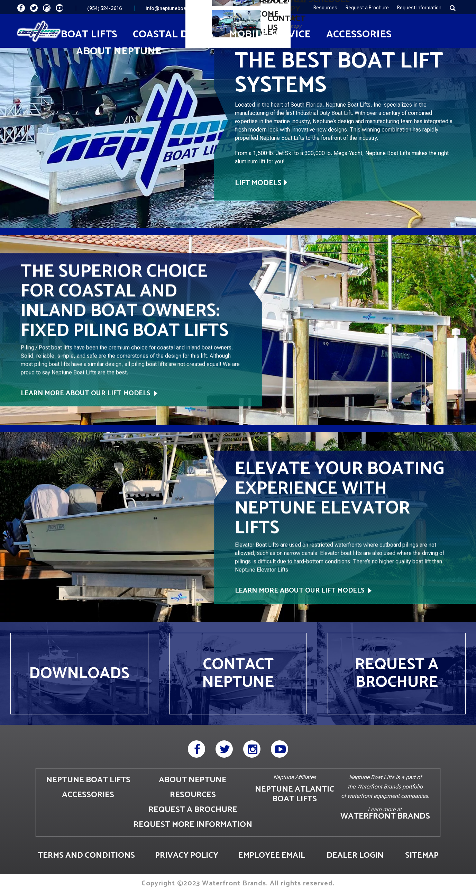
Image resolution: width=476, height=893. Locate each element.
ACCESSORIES (88, 795)
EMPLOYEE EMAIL (271, 855)
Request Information (419, 7)
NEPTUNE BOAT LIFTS (88, 780)
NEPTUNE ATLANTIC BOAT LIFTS (294, 794)
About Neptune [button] (119, 51)
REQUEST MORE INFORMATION (193, 824)
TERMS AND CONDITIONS (86, 855)
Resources (325, 7)
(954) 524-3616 (104, 8)
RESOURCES (193, 795)
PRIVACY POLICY (186, 855)
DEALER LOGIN (355, 855)
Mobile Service (270, 34)
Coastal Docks (173, 34)
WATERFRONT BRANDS (385, 816)
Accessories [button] (359, 34)
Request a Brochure (367, 7)
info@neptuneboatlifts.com (176, 8)
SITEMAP (422, 855)
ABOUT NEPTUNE (193, 780)
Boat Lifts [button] (89, 34)
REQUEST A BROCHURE (192, 810)
